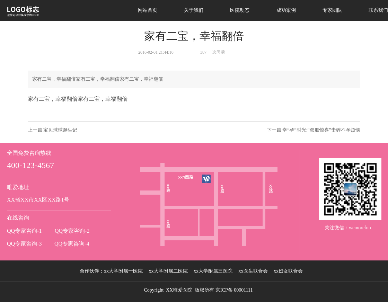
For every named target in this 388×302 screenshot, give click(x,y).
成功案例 (286, 10)
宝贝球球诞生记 (60, 130)
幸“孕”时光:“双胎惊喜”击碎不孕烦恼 (321, 130)
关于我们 (193, 10)
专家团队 (332, 10)
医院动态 (239, 10)
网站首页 (147, 10)
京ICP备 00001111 (234, 290)
